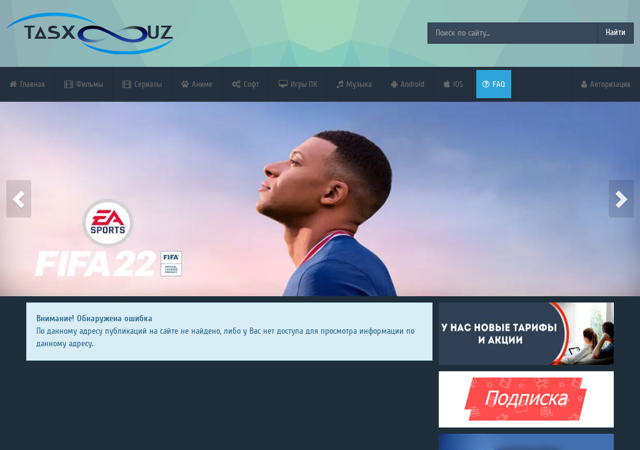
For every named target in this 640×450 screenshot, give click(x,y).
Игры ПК (298, 84)
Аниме (196, 84)
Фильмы (83, 84)
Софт (245, 84)
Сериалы (142, 84)
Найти (616, 33)
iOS (453, 84)
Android (407, 84)
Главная (27, 84)
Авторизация (606, 84)
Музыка (354, 84)
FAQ (493, 84)
